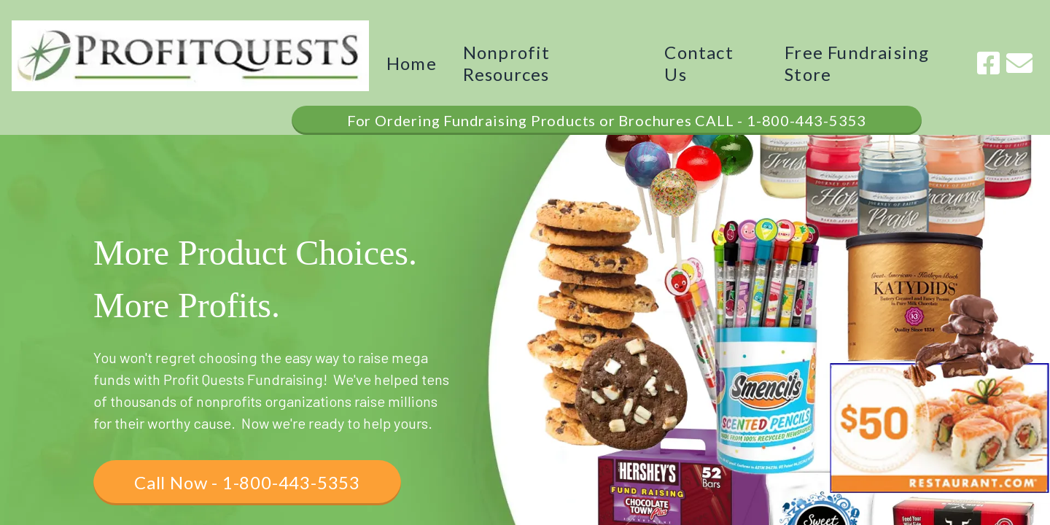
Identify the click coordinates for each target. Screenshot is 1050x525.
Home (411, 63)
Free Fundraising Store (857, 63)
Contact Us (698, 63)
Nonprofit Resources (507, 63)
